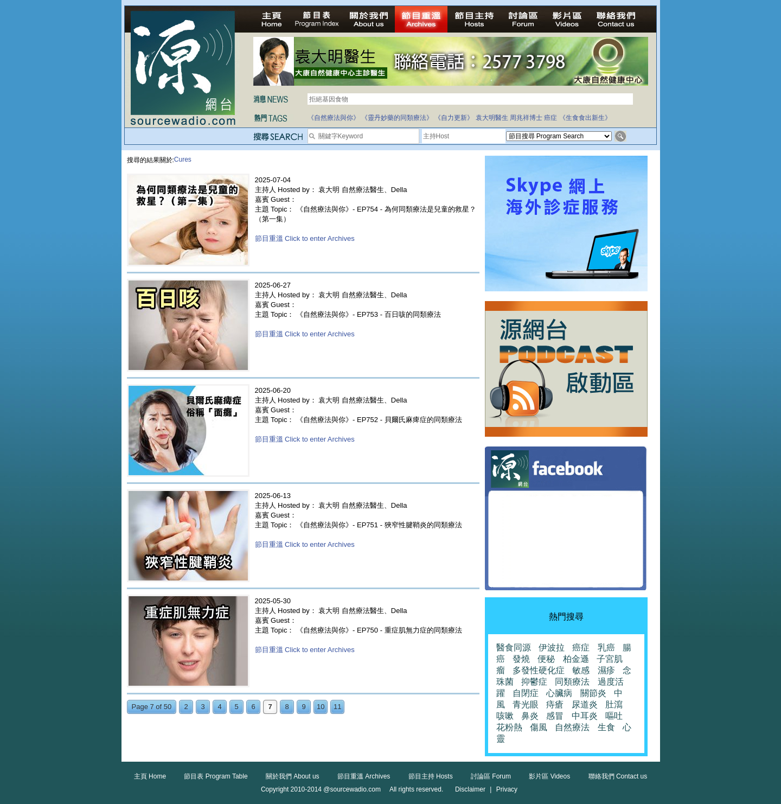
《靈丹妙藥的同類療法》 (397, 118)
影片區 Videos (549, 776)
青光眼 (526, 704)
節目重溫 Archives (363, 776)
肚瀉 (614, 704)
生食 (606, 727)
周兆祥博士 (526, 118)
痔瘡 (555, 704)
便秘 (546, 658)
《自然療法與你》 (334, 118)
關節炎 (593, 693)
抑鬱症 (534, 681)
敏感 (581, 670)
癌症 (550, 118)
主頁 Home (150, 776)
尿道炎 (585, 704)
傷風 (538, 727)
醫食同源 (513, 647)
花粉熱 (509, 727)
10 (320, 707)
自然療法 (572, 727)
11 (337, 707)
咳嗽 (505, 715)
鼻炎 (530, 715)
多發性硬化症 (539, 670)
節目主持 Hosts (430, 776)
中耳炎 (585, 715)
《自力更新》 (453, 118)
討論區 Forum (491, 776)
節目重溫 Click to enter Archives (305, 238)
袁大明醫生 (492, 118)
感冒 (555, 715)
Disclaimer (470, 789)
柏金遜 (576, 658)
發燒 (521, 658)
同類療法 (572, 681)
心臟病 (559, 693)
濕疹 (606, 670)
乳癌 (606, 647)
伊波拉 (552, 647)
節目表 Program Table (215, 776)
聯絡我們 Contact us (618, 776)
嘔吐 (614, 715)
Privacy (506, 789)
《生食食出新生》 (585, 118)
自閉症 (526, 693)
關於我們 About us (292, 776)
